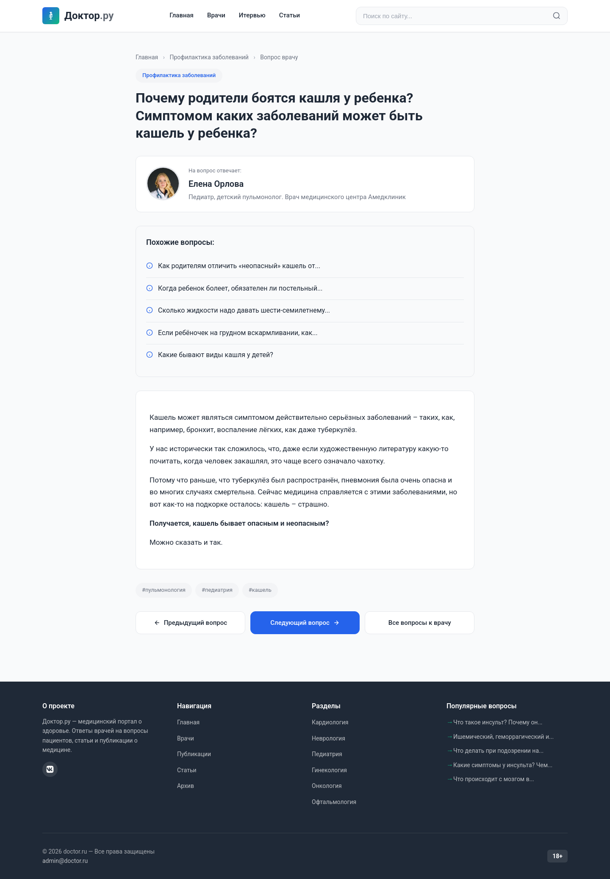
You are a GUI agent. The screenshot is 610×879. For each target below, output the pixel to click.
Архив (185, 785)
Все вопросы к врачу (419, 623)
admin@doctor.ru (65, 860)
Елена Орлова (216, 184)
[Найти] (556, 16)
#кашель (260, 590)
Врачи (216, 15)
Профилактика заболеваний (209, 57)
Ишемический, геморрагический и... (503, 736)
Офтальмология (334, 802)
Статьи (289, 15)
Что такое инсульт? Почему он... (498, 722)
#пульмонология (164, 590)
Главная (181, 15)
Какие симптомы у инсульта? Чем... (502, 765)
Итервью (252, 15)
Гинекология (329, 770)
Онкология (327, 785)
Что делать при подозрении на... (498, 750)
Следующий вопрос (304, 623)
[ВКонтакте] (50, 769)
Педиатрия (327, 754)
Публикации (194, 754)
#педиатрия (217, 590)
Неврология (328, 738)
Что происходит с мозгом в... (493, 779)
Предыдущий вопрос (190, 623)
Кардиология (330, 722)
